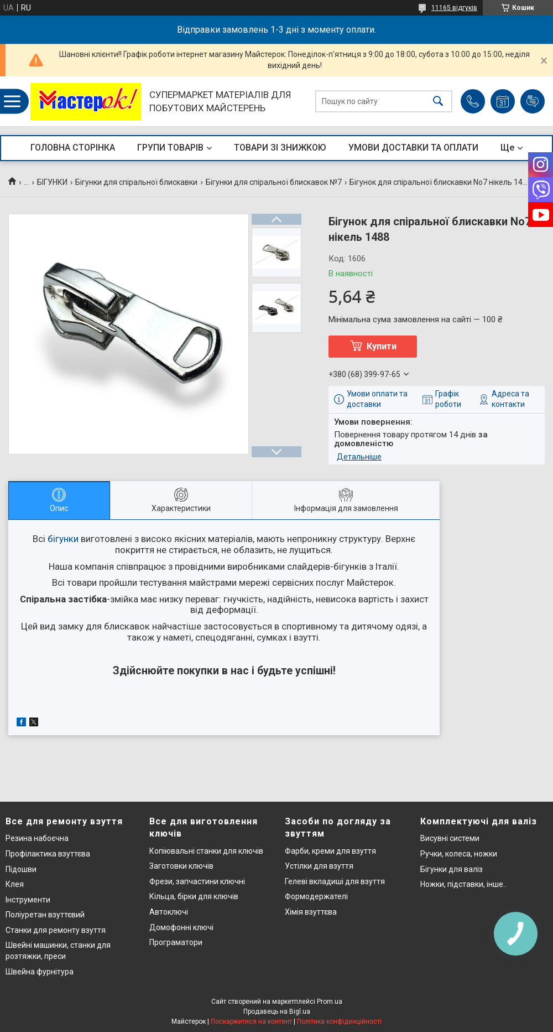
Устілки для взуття (319, 865)
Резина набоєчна (37, 838)
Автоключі (168, 911)
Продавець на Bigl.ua (276, 1011)
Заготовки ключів (181, 865)
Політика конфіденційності (339, 1021)
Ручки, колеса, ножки (458, 853)
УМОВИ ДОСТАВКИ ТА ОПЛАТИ (413, 147)
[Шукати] (438, 101)
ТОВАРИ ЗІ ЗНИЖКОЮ (280, 147)
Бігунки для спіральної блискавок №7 (274, 182)
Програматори (175, 942)
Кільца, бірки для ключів (193, 896)
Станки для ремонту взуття (56, 930)
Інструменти (28, 899)
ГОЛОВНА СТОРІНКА (72, 147)
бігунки (63, 538)
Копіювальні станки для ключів (206, 851)
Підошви (21, 869)
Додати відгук (532, 101)
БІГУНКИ (52, 182)
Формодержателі (316, 896)
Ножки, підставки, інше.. (463, 884)
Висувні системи (449, 838)
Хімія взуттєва (311, 911)
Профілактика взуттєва (48, 853)
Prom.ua (329, 1001)
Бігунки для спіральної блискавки (136, 182)
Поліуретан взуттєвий (45, 914)
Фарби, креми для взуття (330, 851)
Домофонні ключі (181, 927)
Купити (382, 346)
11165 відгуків (454, 8)
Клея (15, 884)
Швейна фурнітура (40, 971)
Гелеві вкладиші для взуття (335, 881)
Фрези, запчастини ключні (197, 881)
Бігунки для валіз (451, 869)
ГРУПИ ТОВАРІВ (170, 147)
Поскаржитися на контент (251, 1021)
